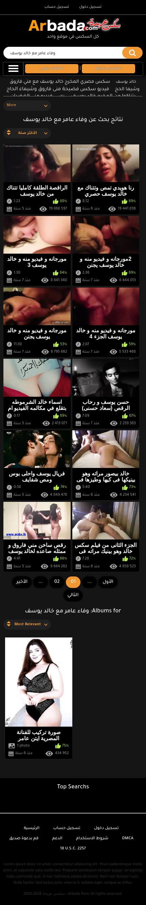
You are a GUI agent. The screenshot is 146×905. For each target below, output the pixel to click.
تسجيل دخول (90, 7)
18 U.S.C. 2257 (73, 849)
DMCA (127, 839)
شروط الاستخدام (92, 839)
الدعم (57, 839)
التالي (73, 595)
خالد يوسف (126, 82)
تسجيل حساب (56, 7)
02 (57, 582)
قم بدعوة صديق (24, 839)
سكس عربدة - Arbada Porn (66, 894)
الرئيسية (31, 828)
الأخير (22, 582)
